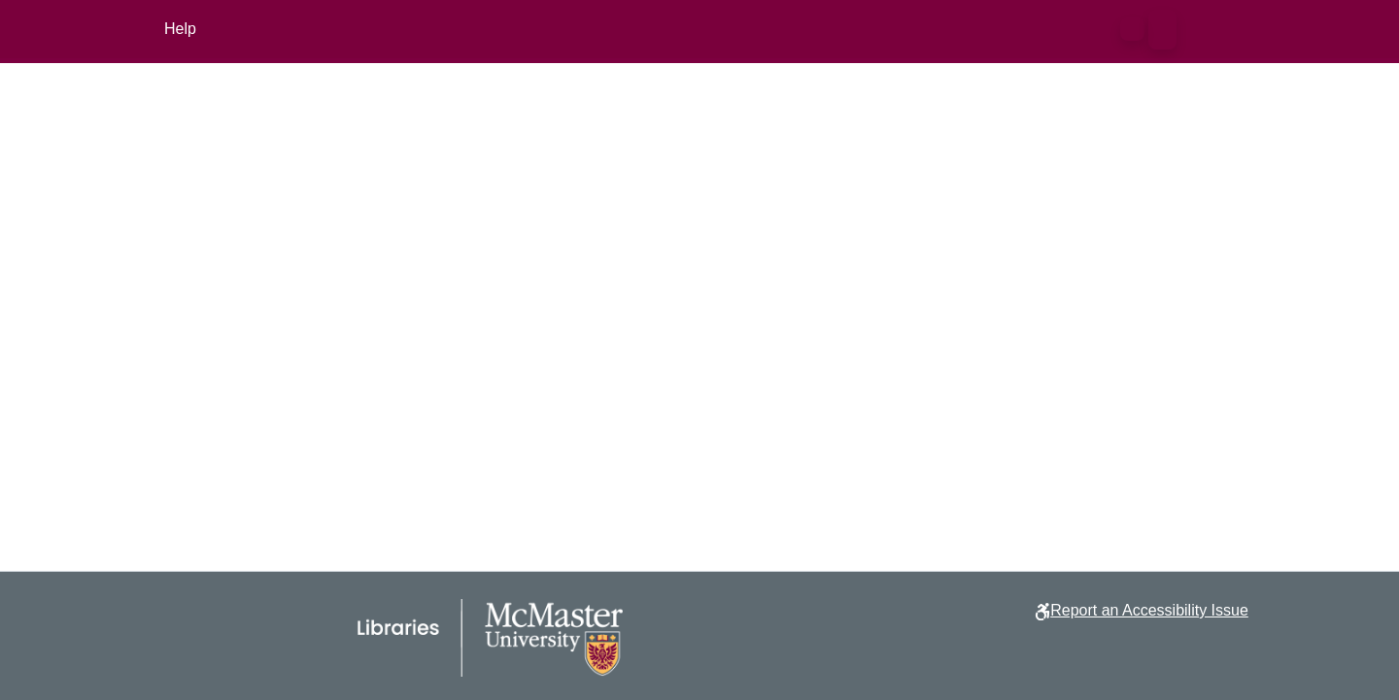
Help (180, 28)
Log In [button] (1205, 28)
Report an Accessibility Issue (1149, 610)
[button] (1132, 29)
